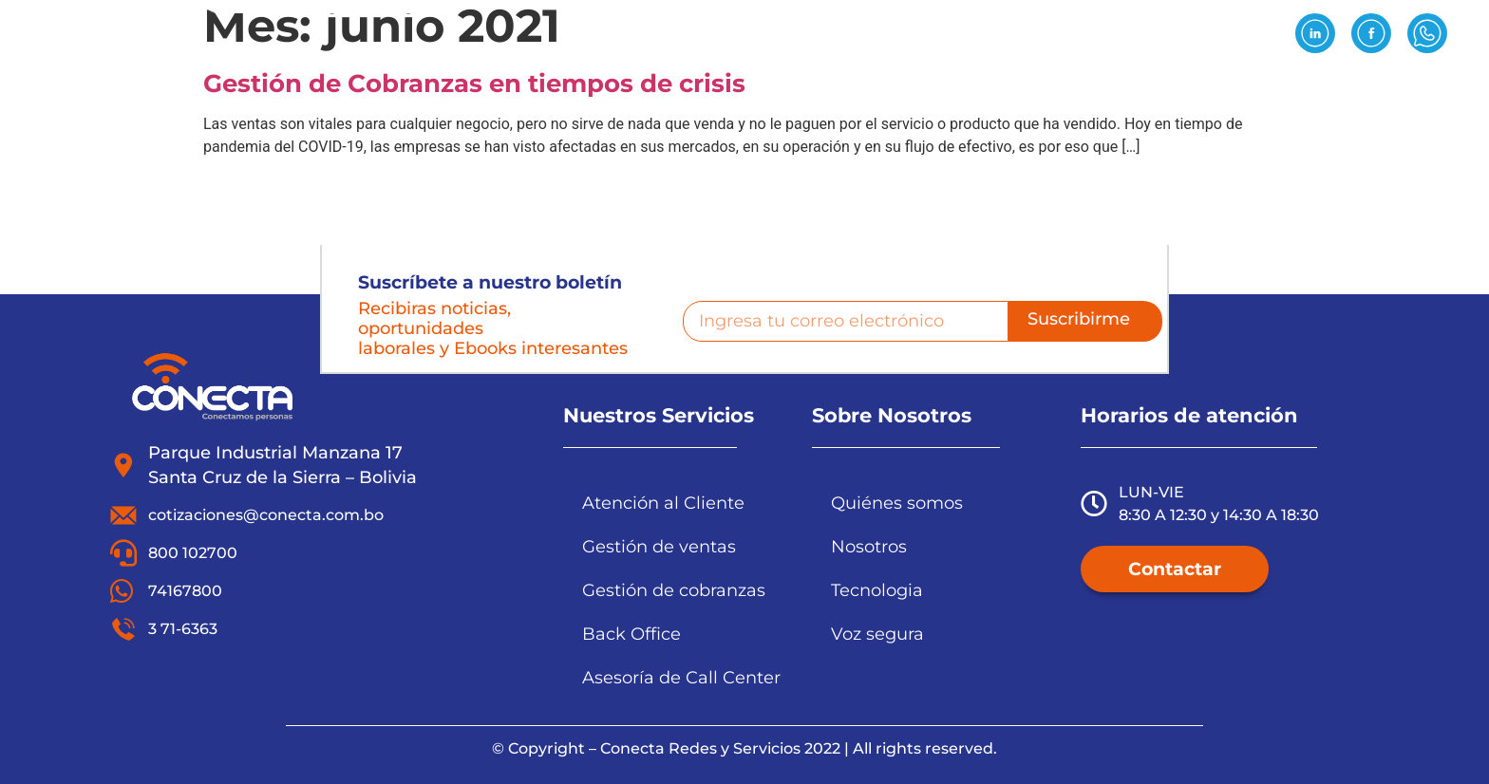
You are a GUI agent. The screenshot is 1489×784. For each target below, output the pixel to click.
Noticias (1144, 91)
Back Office (631, 634)
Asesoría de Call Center (681, 677)
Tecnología (846, 91)
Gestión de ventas (659, 546)
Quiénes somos (897, 503)
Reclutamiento (1001, 91)
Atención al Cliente (663, 503)
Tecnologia (877, 590)
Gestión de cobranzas (673, 590)
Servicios (718, 91)
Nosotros (597, 91)
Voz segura (877, 634)
